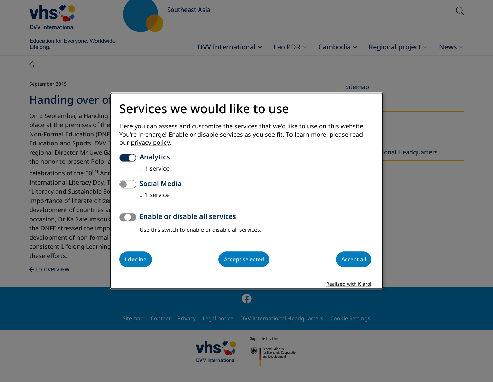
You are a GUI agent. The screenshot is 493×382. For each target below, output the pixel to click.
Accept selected (244, 259)
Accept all (353, 259)
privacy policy (150, 143)
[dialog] (247, 191)
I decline (135, 259)
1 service (155, 168)
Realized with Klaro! (348, 284)
